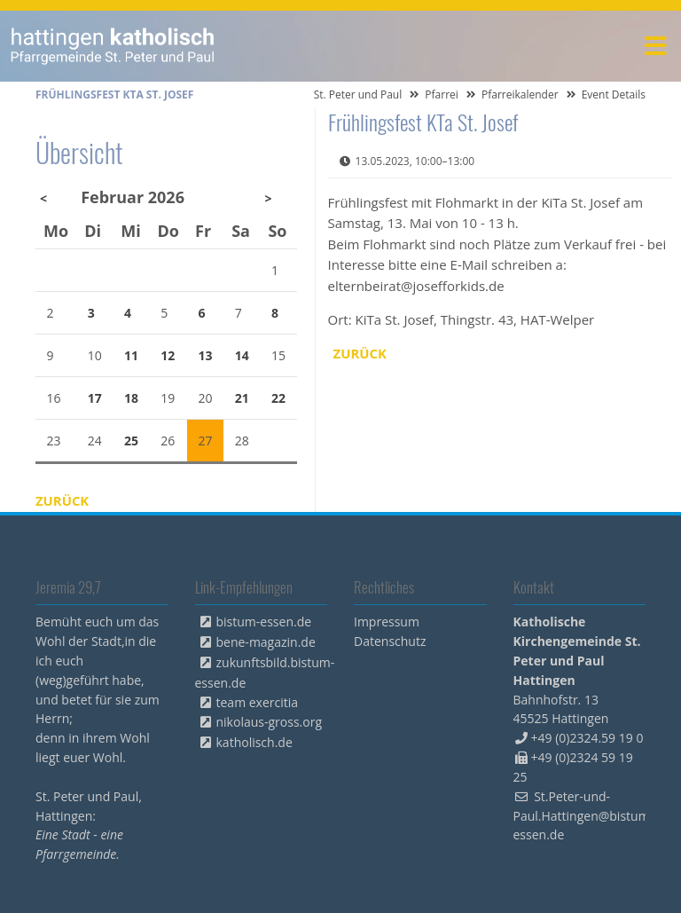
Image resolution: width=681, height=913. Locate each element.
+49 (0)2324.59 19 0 (587, 737)
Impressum (386, 621)
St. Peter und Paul (358, 94)
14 (242, 355)
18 (131, 398)
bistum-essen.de (264, 621)
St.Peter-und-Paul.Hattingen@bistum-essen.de (583, 816)
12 (167, 355)
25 (131, 440)
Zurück (360, 353)
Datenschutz (390, 641)
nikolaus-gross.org (269, 721)
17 (95, 398)
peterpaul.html (113, 46)
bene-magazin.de (266, 642)
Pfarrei (441, 94)
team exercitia (257, 702)
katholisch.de (254, 742)
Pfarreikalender (520, 94)
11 (131, 355)
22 (278, 398)
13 (206, 355)
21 (242, 398)
